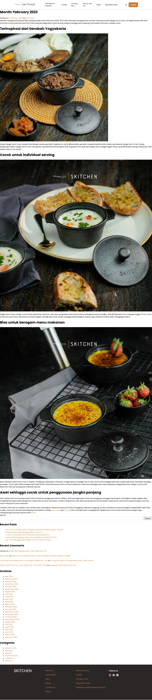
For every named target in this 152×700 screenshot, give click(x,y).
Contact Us (50, 687)
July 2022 (9, 624)
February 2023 (11, 607)
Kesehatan (9, 658)
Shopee (67, 510)
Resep (98, 5)
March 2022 (10, 635)
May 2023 (9, 599)
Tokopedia (55, 510)
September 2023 (12, 589)
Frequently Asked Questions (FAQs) (90, 687)
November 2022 (11, 614)
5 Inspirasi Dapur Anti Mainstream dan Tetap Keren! (72, 561)
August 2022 (10, 622)
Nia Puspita (4, 556)
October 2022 (11, 617)
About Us (49, 671)
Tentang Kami (74, 5)
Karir (48, 679)
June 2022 (9, 627)
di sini (33, 513)
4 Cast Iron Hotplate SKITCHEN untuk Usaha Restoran (27, 535)
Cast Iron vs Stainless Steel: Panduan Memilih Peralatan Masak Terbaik (34, 530)
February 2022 (11, 637)
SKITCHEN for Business (50, 5)
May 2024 (9, 576)
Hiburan (8, 653)
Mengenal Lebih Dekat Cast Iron (63, 565)
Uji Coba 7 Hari (82, 679)
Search (3, 515)
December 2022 (11, 612)
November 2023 (11, 584)
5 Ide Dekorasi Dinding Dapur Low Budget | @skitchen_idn (24, 561)
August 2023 (10, 592)
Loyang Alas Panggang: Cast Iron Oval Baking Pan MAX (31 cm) (31, 537)
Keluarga (8, 651)
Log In (133, 5)
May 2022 (9, 630)
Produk (64, 5)
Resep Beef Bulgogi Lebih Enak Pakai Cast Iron (28, 551)
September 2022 (12, 619)
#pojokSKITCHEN (111, 5)
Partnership (50, 675)
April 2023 (9, 602)
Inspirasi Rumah (11, 656)
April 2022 (9, 632)
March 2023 (10, 604)
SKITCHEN (30, 18)
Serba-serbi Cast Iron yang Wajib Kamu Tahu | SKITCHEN (23, 565)
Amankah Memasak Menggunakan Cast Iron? (24, 532)
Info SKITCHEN (11, 648)
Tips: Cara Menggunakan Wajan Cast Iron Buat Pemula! (28, 540)
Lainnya (8, 661)
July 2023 (9, 594)
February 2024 (11, 579)
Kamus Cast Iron (87, 5)
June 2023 (9, 597)
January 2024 (10, 581)
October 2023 (11, 587)
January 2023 (10, 609)
